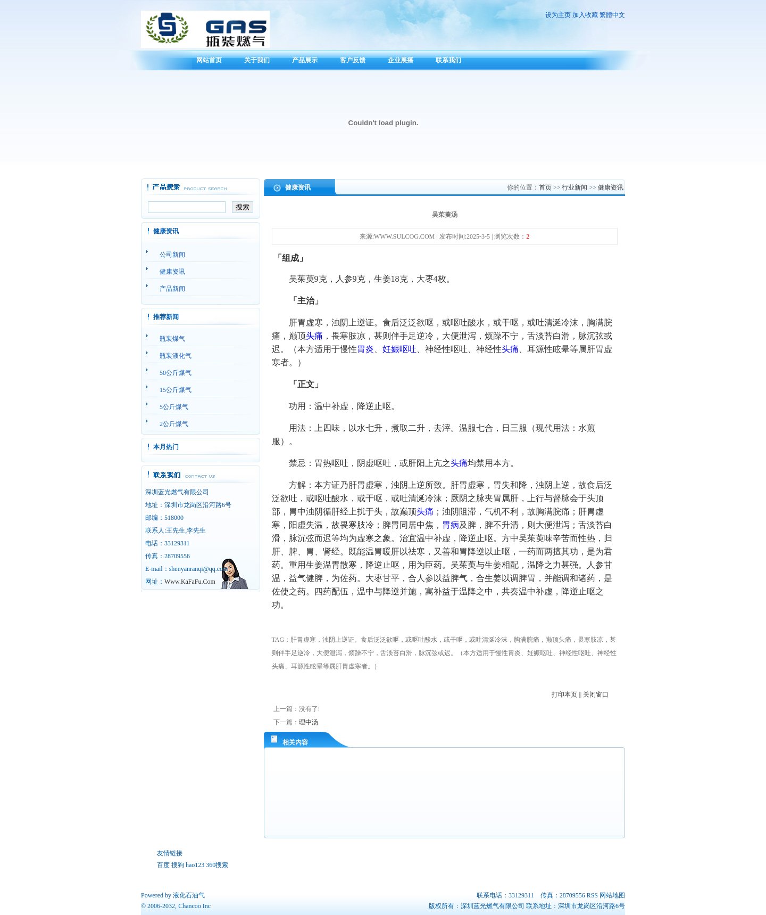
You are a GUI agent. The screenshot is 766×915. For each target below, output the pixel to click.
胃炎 (365, 349)
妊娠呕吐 (399, 349)
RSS (592, 895)
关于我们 (257, 60)
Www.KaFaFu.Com (189, 581)
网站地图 (612, 895)
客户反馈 (352, 60)
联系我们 (448, 60)
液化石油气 (189, 895)
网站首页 (209, 60)
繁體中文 (612, 15)
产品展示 (305, 60)
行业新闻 (574, 187)
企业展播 (400, 60)
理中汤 (308, 722)
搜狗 (177, 865)
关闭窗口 (596, 694)
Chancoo (189, 906)
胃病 (450, 524)
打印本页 (564, 694)
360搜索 (217, 865)
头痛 (314, 335)
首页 (545, 187)
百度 (163, 865)
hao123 (195, 865)
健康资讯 (610, 187)
